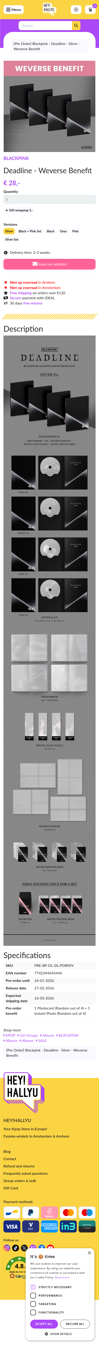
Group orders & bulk (19, 1180)
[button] (60, 1334)
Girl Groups (28, 1035)
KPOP (9, 1035)
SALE (41, 1040)
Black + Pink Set (30, 231)
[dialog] (60, 1294)
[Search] (76, 25)
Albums (47, 1035)
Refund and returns (18, 1166)
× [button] (89, 1253)
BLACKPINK (16, 158)
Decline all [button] (75, 1324)
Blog (7, 1151)
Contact (9, 1158)
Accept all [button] (44, 1324)
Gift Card (10, 1188)
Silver (9, 231)
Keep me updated (50, 264)
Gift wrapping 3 (19, 210)
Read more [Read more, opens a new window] (62, 1277)
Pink (75, 231)
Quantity (10, 191)
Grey (63, 231)
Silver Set (11, 239)
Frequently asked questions (25, 1173)
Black (50, 231)
